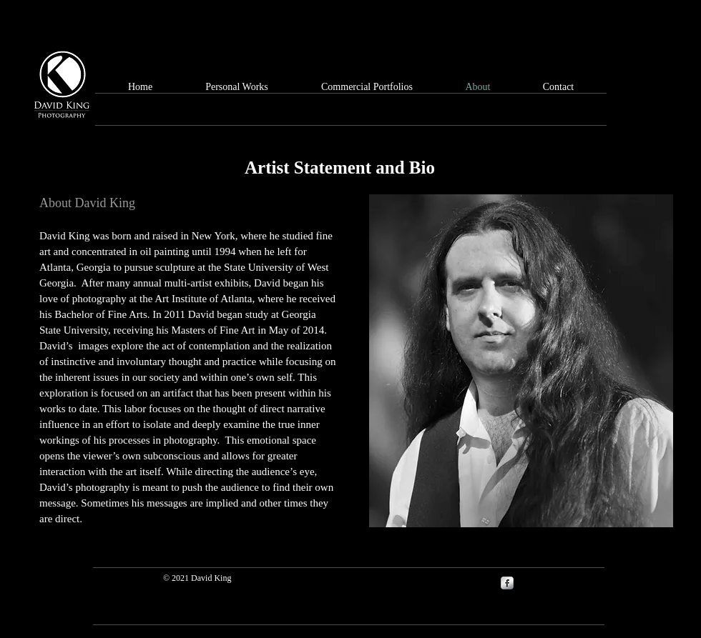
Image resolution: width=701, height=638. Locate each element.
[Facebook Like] (604, 33)
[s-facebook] (507, 583)
